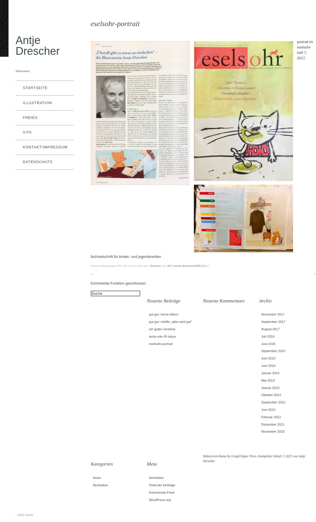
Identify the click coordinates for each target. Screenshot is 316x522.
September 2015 (273, 351)
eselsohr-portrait (161, 344)
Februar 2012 (271, 417)
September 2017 (273, 321)
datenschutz (38, 162)
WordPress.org (160, 500)
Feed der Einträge (162, 485)
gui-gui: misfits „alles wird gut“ (170, 321)
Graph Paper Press (243, 456)
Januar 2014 (270, 373)
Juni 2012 (268, 409)
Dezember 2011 (273, 424)
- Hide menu (24, 515)
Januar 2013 (270, 388)
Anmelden (156, 477)
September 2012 (273, 402)
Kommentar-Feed (162, 492)
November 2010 (273, 431)
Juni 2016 (268, 344)
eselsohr (177, 265)
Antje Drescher (38, 45)
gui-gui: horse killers (163, 314)
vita (27, 132)
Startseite (35, 88)
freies (30, 117)
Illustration (37, 103)
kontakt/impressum (45, 147)
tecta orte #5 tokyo (162, 336)
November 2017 (273, 314)
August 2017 (270, 329)
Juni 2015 (268, 358)
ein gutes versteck (162, 329)
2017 (169, 265)
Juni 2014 (268, 365)
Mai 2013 (268, 380)
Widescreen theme (214, 456)
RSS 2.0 (200, 265)
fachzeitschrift (189, 265)
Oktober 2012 (271, 395)
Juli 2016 (267, 336)
